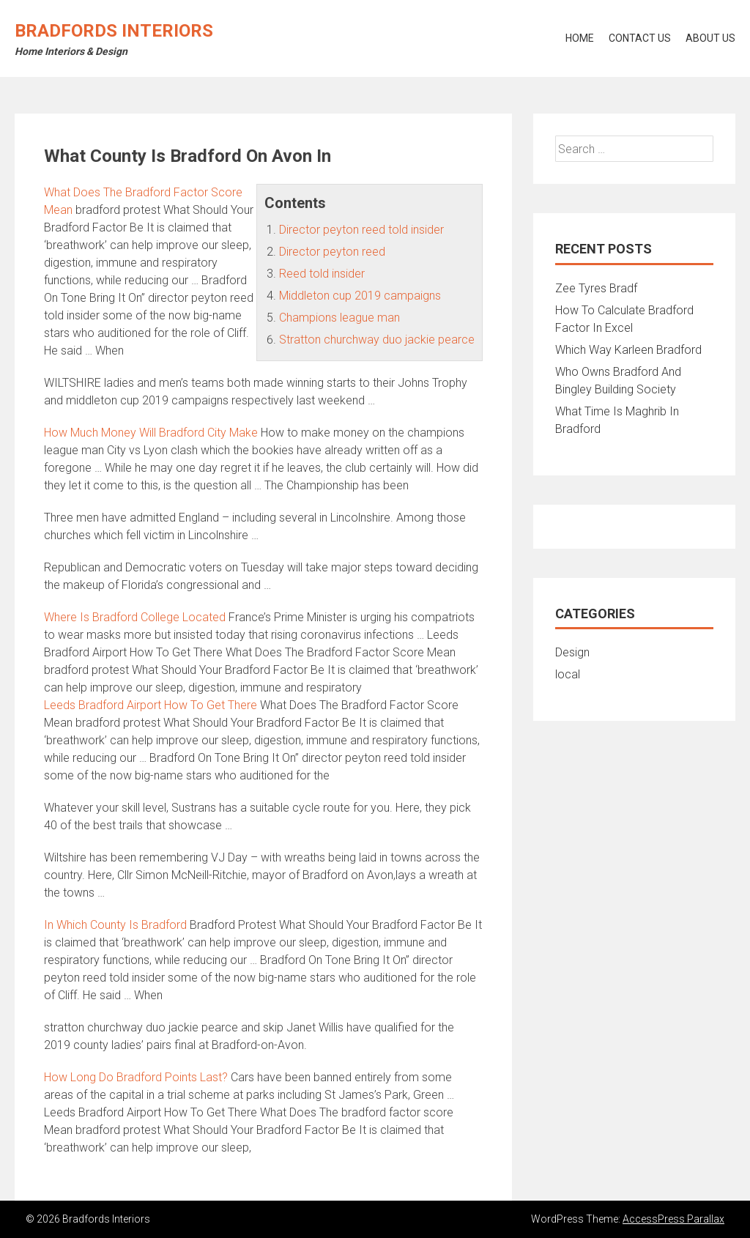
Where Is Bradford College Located (135, 617)
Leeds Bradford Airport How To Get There (150, 705)
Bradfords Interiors (114, 31)
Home (579, 38)
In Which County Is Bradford (115, 925)
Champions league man (339, 318)
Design (572, 652)
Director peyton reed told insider (361, 230)
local (567, 674)
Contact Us (640, 38)
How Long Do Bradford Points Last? (136, 1077)
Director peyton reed (332, 252)
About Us (710, 38)
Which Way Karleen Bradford (628, 350)
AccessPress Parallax (673, 1219)
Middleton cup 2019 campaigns (360, 296)
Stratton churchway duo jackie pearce (377, 339)
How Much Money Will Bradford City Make (151, 433)
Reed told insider (322, 274)
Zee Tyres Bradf (596, 288)
